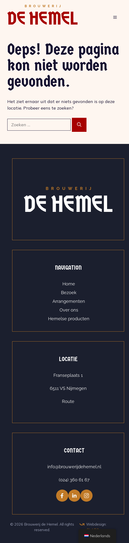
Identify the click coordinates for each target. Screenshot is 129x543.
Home (68, 283)
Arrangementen (68, 301)
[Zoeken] (79, 125)
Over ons (69, 309)
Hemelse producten (68, 318)
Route (68, 401)
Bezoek (69, 292)
